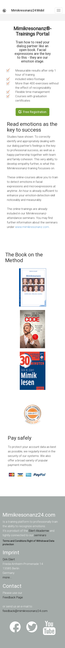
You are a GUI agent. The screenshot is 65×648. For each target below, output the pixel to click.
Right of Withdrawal (38, 541)
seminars (40, 535)
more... (7, 577)
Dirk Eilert (9, 559)
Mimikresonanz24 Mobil (27, 10)
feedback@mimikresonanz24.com (25, 611)
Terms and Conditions (15, 541)
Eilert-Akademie (39, 530)
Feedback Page (13, 597)
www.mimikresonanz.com (32, 227)
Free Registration (32, 112)
